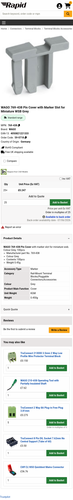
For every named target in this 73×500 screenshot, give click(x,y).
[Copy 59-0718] (26, 137)
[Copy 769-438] (19, 125)
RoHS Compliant (12, 147)
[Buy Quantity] (26, 202)
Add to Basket (60, 202)
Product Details (12, 238)
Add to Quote (36, 196)
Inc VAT (64, 179)
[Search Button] (68, 14)
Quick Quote (10, 309)
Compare (10, 161)
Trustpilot (5, 497)
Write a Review (59, 330)
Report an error (11, 227)
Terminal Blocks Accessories (58, 28)
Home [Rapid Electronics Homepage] (4, 28)
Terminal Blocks (33, 28)
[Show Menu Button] (3, 22)
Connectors (16, 28)
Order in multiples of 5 (57, 427)
